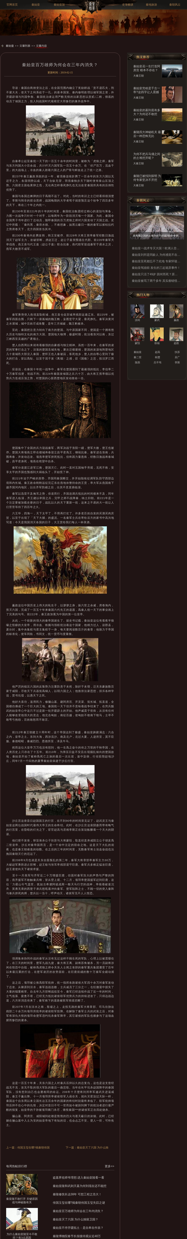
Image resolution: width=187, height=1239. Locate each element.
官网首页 (12, 4)
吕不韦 (157, 362)
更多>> (109, 1166)
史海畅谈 (127, 4)
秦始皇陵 (59, 4)
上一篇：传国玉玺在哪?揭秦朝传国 (28, 1147)
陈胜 (137, 362)
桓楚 (157, 357)
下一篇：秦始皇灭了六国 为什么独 (87, 1147)
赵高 (157, 352)
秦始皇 (36, 4)
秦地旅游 (151, 4)
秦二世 (138, 357)
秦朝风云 (174, 4)
